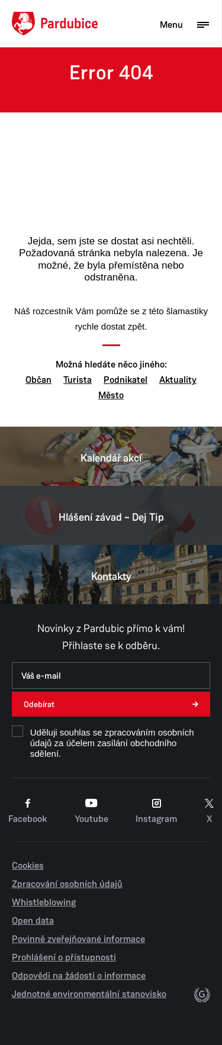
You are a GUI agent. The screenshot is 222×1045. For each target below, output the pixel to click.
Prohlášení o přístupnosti (64, 957)
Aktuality (178, 380)
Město (111, 395)
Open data (33, 921)
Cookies (28, 866)
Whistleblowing (44, 902)
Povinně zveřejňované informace (78, 939)
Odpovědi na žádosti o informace (79, 976)
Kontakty (111, 574)
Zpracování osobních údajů (67, 884)
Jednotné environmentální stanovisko (89, 994)
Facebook (27, 811)
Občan (38, 380)
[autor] (202, 997)
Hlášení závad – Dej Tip (111, 515)
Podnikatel (125, 380)
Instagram (156, 811)
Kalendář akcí (111, 456)
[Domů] (55, 24)
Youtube (91, 811)
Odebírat (39, 704)
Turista (77, 380)
